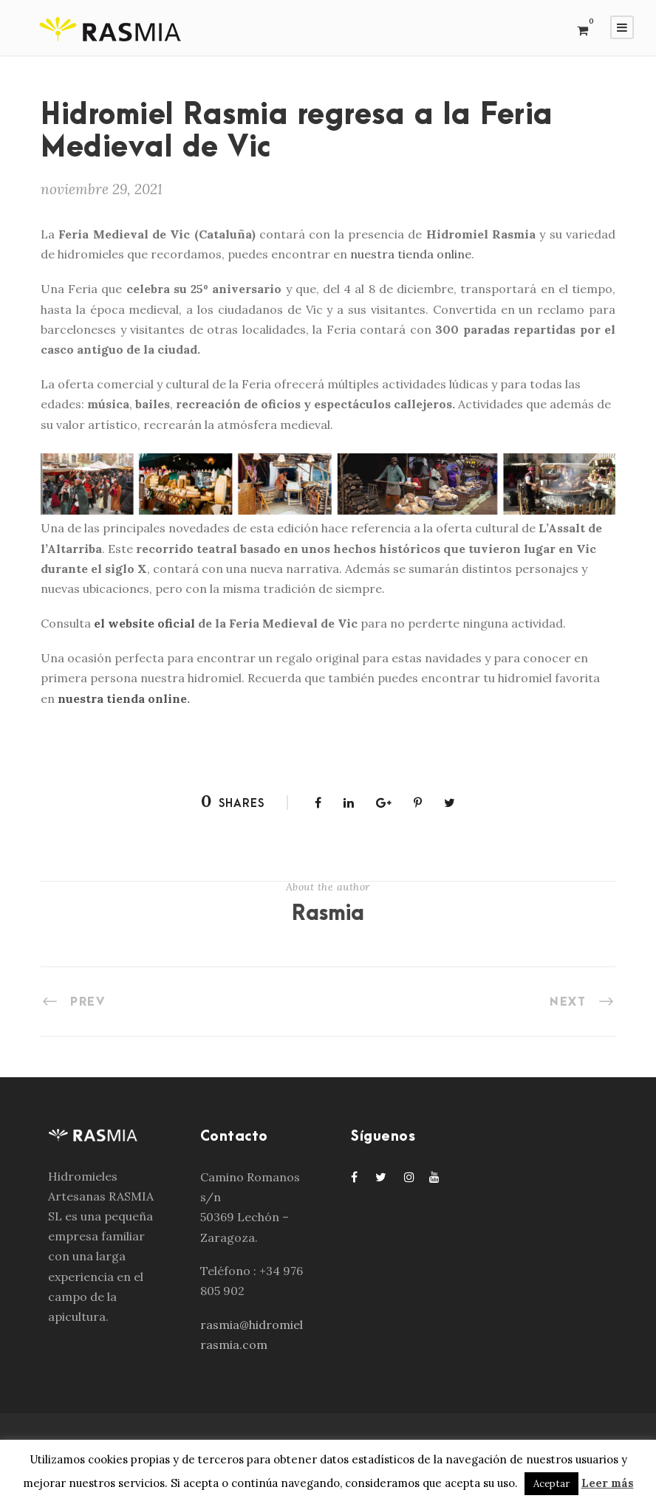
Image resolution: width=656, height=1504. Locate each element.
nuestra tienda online (410, 254)
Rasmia (328, 914)
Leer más (607, 1483)
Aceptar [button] (551, 1483)
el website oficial (146, 623)
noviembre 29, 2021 (102, 189)
